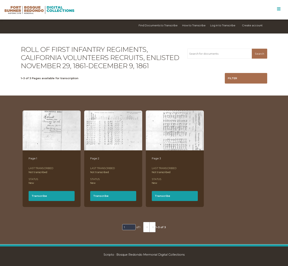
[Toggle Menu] (278, 9)
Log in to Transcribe (222, 25)
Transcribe (39, 195)
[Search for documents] (219, 54)
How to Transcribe (194, 25)
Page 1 (33, 158)
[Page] (129, 227)
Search (259, 53)
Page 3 (156, 158)
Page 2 (94, 158)
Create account (252, 25)
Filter (232, 78)
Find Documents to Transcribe (158, 25)
